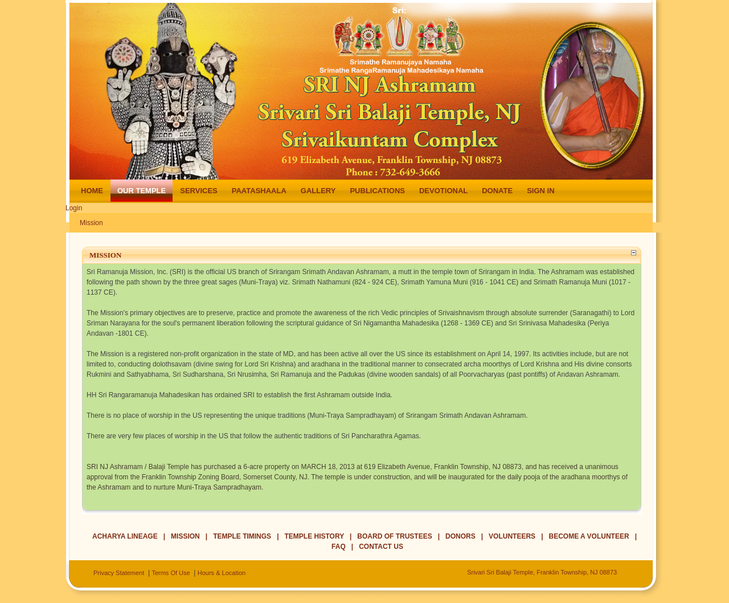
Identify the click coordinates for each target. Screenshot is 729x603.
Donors (460, 536)
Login (73, 208)
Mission (91, 223)
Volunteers (512, 536)
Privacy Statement (118, 572)
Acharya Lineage (125, 536)
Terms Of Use (170, 572)
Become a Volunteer (589, 536)
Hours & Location (221, 572)
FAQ (338, 547)
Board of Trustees (394, 536)
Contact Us (381, 547)
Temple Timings (242, 536)
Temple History (314, 536)
